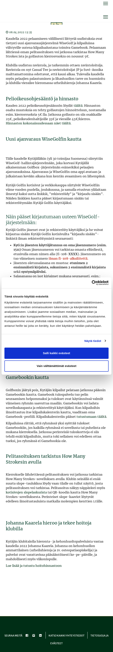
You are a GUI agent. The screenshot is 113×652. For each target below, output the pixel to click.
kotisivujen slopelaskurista (26, 492)
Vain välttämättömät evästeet (56, 366)
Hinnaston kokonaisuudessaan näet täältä (38, 123)
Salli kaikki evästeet (56, 353)
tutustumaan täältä (91, 417)
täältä (78, 106)
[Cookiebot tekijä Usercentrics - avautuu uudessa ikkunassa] (92, 282)
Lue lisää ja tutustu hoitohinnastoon (34, 566)
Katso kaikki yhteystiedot (66, 635)
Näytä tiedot (92, 340)
